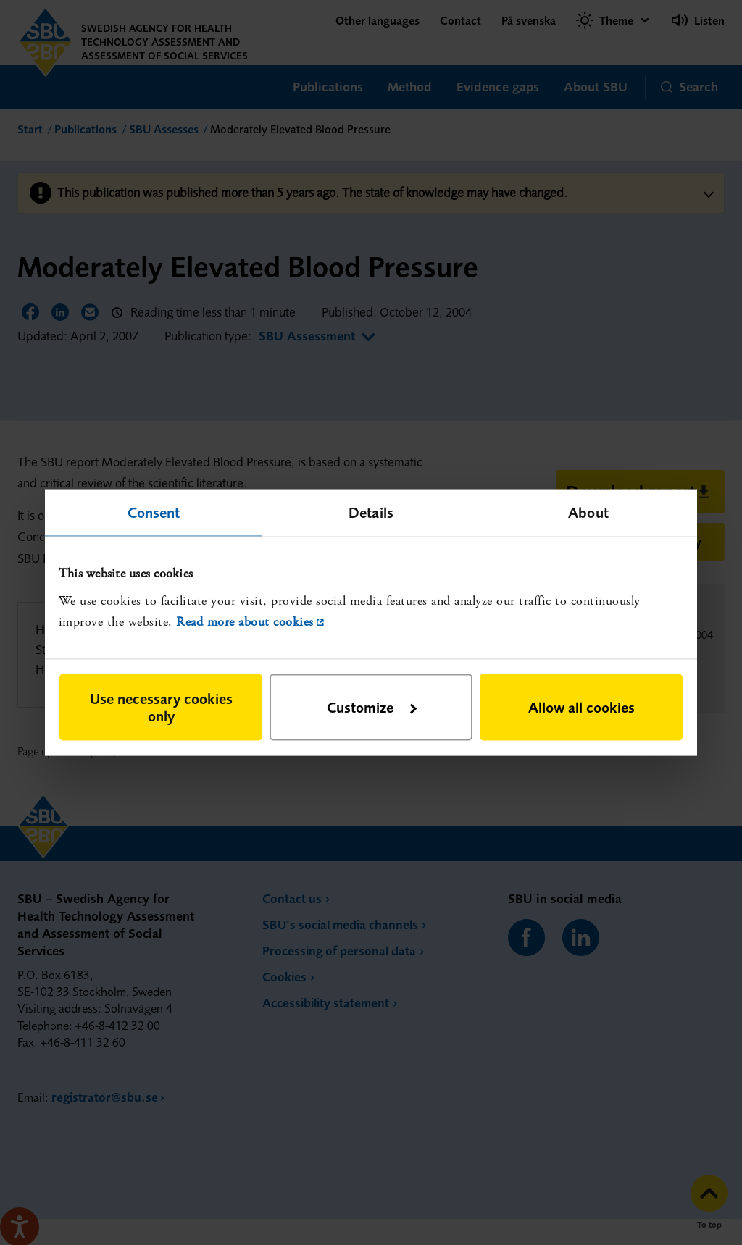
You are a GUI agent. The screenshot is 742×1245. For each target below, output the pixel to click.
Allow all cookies (581, 707)
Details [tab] (371, 511)
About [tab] (588, 511)
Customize (372, 707)
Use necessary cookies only (161, 707)
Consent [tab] (154, 511)
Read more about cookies (245, 621)
